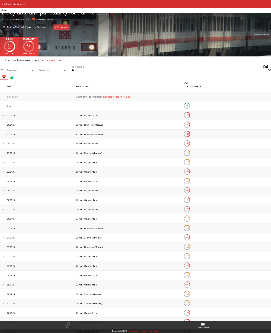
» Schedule (61, 27)
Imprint (143, 331)
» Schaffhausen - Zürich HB (43, 19)
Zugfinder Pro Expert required (116, 96)
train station (78, 66)
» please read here (51, 60)
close (3, 10)
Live (67, 324)
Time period (20, 70)
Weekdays (52, 70)
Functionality (134, 331)
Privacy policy (153, 331)
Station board (203, 324)
